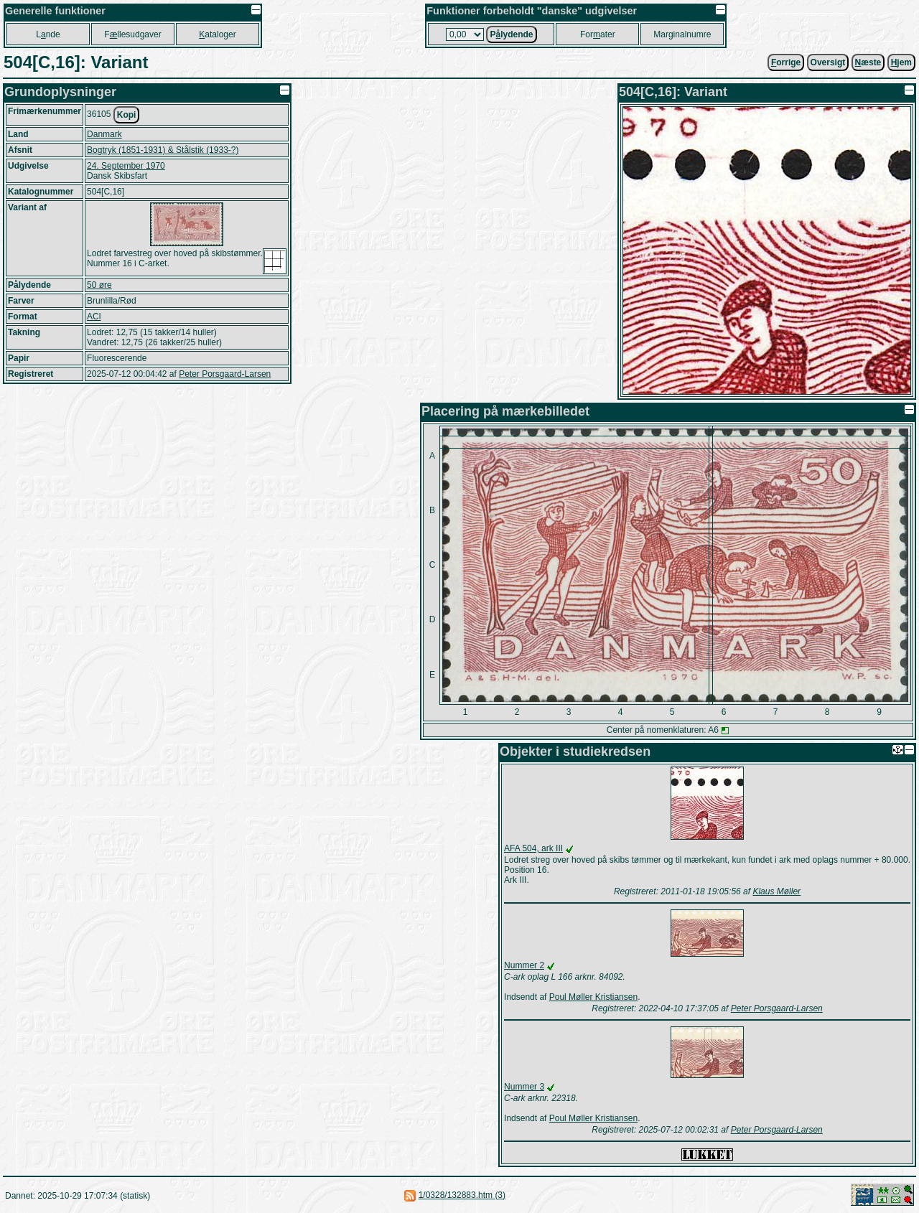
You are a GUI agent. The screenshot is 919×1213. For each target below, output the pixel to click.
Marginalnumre (682, 34)
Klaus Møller (776, 891)
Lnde (48, 34)
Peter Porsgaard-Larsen (225, 374)
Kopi (126, 115)
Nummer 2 (524, 965)
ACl (94, 317)
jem (901, 62)
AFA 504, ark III (533, 848)
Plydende (511, 34)
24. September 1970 (126, 166)
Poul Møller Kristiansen (593, 997)
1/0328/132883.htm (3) (462, 1195)
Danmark (104, 134)
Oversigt (828, 62)
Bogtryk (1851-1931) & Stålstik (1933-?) (162, 150)
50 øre (99, 285)
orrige (786, 62)
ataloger (217, 34)
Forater (597, 34)
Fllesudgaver (132, 34)
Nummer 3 (524, 1087)
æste (868, 62)
